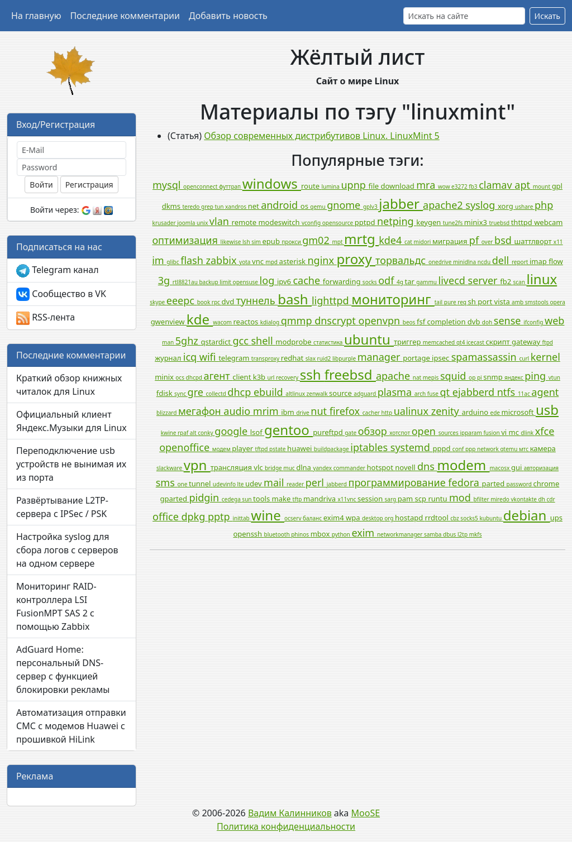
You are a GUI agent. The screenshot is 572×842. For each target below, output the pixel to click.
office (166, 516)
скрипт (498, 342)
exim (363, 532)
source (341, 393)
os (305, 206)
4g (400, 282)
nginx (321, 260)
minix (165, 377)
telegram (234, 358)
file (375, 186)
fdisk (165, 393)
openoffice (185, 447)
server (484, 280)
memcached (439, 342)
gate (351, 433)
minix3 (476, 222)
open (425, 431)
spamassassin (485, 356)
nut (320, 411)
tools (262, 499)
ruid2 (324, 358)
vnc (258, 261)
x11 (558, 242)
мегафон (200, 411)
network (488, 449)
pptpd (366, 222)
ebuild (269, 392)
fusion (492, 433)
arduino (475, 412)
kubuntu (491, 518)
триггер (408, 342)
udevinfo (225, 484)
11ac (524, 394)
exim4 (334, 518)
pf (475, 240)
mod (461, 497)
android (281, 205)
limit (226, 282)
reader (296, 484)
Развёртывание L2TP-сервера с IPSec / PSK (62, 507)
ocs (180, 377)
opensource (338, 223)
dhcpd (195, 377)
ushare (525, 206)
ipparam (471, 433)
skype (158, 302)
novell (406, 467)
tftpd (262, 449)
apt (523, 185)
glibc (173, 262)
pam (406, 499)
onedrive (440, 262)
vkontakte (524, 499)
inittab (241, 518)
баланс (313, 518)
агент (218, 375)
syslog (481, 205)
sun (247, 499)
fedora (465, 482)
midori (423, 242)
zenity (446, 411)
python (342, 534)
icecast (475, 342)
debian (526, 515)
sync (180, 394)
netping (396, 221)
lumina (331, 186)
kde (200, 319)
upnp (355, 185)
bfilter (481, 499)
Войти (41, 184)
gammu (427, 282)
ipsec (441, 358)
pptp (220, 516)
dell (502, 260)
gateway (527, 342)
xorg (506, 206)
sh (473, 301)
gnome (345, 205)
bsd (504, 240)
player (243, 448)
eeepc (181, 300)
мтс (524, 449)
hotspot (381, 467)
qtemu (509, 449)
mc (515, 432)
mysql (167, 185)
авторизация (541, 468)
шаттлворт (534, 241)
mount (542, 186)
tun (220, 206)
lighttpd (331, 300)
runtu (438, 499)
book (204, 302)
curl (524, 358)
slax (311, 358)
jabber (401, 203)
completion (447, 322)
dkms (172, 206)
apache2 (444, 205)
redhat (293, 358)
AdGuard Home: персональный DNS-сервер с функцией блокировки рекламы (63, 669)
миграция (450, 241)
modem (463, 465)
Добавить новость (228, 15)
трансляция (232, 467)
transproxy (266, 358)
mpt (338, 242)
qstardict (216, 342)
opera (557, 302)
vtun (554, 377)
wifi (208, 356)
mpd (272, 262)
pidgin (205, 497)
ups (556, 518)
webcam (548, 222)
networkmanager (400, 534)
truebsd (500, 223)
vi (504, 432)
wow (444, 186)
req (462, 302)
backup (209, 282)
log (268, 280)
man (168, 342)
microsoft (519, 412)
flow (556, 261)
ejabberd (474, 392)
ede (496, 413)
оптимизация (186, 240)
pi (480, 377)
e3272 (460, 186)
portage (417, 358)
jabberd (338, 484)
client (242, 377)
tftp (298, 499)
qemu (318, 206)
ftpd (547, 342)
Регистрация (89, 184)
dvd (229, 301)
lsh (246, 242)
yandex (323, 468)
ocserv (293, 518)
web (554, 320)
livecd (453, 280)
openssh (248, 534)
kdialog (270, 322)
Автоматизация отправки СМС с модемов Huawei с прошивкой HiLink (71, 725)
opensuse (246, 282)
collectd (217, 394)
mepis (431, 377)
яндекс (514, 377)
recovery (288, 377)
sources (449, 433)
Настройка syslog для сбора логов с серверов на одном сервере (67, 550)
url (271, 377)
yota (245, 262)
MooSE (365, 813)
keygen (429, 222)
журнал (169, 358)
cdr (551, 499)
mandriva (320, 499)
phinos (301, 534)
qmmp (297, 320)
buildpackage (332, 449)
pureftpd (329, 432)
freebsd (350, 374)
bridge (274, 468)
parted (494, 484)
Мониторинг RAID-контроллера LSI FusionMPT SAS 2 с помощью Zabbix (56, 606)
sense (508, 320)
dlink (528, 433)
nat (418, 377)
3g (165, 280)
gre (197, 392)
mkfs (475, 534)
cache (307, 280)
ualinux (412, 411)
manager (380, 356)
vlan (220, 221)
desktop (373, 518)
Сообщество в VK (61, 295)
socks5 (469, 518)
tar (411, 281)
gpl (557, 186)
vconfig (312, 223)
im (159, 260)
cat (409, 242)
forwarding (343, 281)
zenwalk (318, 394)
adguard (365, 394)
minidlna (465, 262)
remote (245, 222)
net (254, 206)
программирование (399, 482)
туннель (257, 300)
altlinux (295, 394)
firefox (346, 411)
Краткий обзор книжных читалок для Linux (69, 385)
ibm (288, 412)
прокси (292, 242)
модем (222, 449)
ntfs (507, 392)
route (311, 186)
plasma (396, 392)
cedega (232, 499)
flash (193, 260)
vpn (197, 465)
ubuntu (369, 339)
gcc (241, 340)
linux (541, 279)
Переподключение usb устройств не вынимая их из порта (71, 464)
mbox (321, 534)
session (371, 499)
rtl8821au (186, 282)
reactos (246, 322)
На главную (36, 15)
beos (410, 322)
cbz (455, 518)
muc (289, 468)
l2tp (463, 534)
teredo (191, 206)
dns (427, 466)
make (282, 499)
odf (387, 280)
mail (275, 482)
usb (547, 409)
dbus (450, 534)
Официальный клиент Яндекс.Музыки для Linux (71, 421)
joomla (187, 223)
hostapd (410, 518)
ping (537, 375)
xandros (236, 206)
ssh (312, 374)
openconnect (201, 186)
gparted (174, 499)
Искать (547, 16)
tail (439, 302)
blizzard (167, 413)
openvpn (381, 320)
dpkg (194, 516)
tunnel (201, 484)
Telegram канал (57, 271)
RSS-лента (45, 318)
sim (256, 242)
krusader (165, 223)
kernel (545, 356)
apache (394, 375)
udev (254, 484)
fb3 (474, 186)
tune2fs (453, 223)
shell (263, 340)
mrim (267, 411)
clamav (496, 185)
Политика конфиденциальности (286, 826)
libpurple (345, 358)
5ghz (188, 340)
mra (427, 185)
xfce (545, 431)
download (398, 186)
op (473, 377)
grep (207, 206)
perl (316, 482)
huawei (300, 448)
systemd (411, 447)
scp (421, 499)
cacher (372, 413)
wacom (223, 322)
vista (503, 301)
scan (519, 282)
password (520, 484)
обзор (374, 431)
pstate (278, 449)
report (521, 262)
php (544, 205)
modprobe (294, 342)
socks (370, 282)
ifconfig (534, 322)
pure (451, 302)
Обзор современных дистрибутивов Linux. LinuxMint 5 (321, 136)
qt (446, 392)
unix (203, 223)
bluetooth (278, 534)
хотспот (400, 433)
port (486, 301)
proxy (356, 259)
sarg (391, 499)
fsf (422, 322)
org (389, 518)
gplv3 (371, 206)
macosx (500, 468)
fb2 (506, 281)
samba (433, 534)
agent (545, 392)
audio (238, 411)
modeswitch (280, 222)
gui (517, 467)
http (388, 413)
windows (271, 183)
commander (350, 468)
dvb (475, 322)
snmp (493, 377)
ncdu (485, 262)
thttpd (522, 222)
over (488, 242)
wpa (354, 518)
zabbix (223, 260)
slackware (170, 468)
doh (488, 322)
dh (542, 499)
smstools (537, 302)
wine (267, 515)
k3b (260, 377)
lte (241, 484)
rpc (217, 302)
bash (295, 299)
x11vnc (348, 499)
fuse (433, 394)
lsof (257, 432)
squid (454, 375)
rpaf (184, 433)
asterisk (293, 261)
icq (191, 356)
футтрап (230, 186)
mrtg (361, 238)
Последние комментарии (125, 15)
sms (167, 482)
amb (518, 302)
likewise (231, 242)
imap (539, 261)
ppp (471, 449)
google (232, 431)
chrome (546, 484)
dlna (304, 467)
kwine (169, 433)
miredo (500, 499)
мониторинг (393, 299)
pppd (442, 448)
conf (458, 449)
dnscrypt (336, 320)
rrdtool (438, 518)
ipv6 (285, 281)
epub (272, 241)
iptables (370, 447)
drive (303, 413)
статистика (328, 342)
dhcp (240, 392)
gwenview (169, 322)
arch (420, 394)
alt (194, 433)
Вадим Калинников (290, 813)
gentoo (288, 429)
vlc (259, 467)
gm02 (317, 240)
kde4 (391, 240)
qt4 (461, 342)
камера (543, 448)
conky (206, 433)
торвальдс (401, 260)
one (183, 484)
